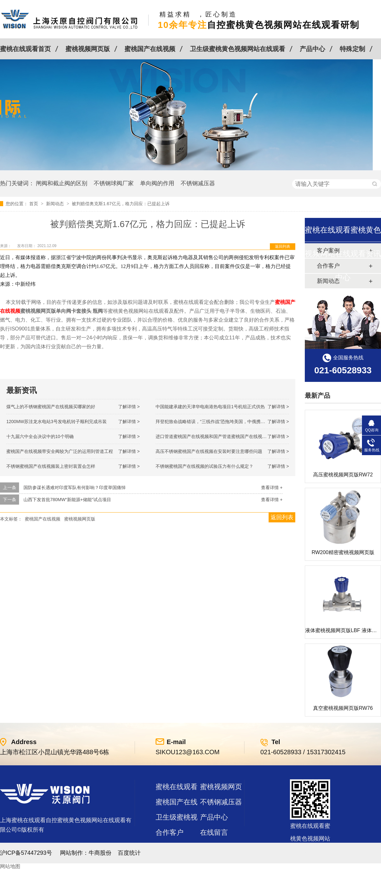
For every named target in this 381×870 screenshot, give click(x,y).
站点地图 (170, 848)
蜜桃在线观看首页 (25, 48)
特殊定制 (352, 48)
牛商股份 (100, 853)
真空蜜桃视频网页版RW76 (343, 708)
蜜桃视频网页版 (87, 48)
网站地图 (10, 866)
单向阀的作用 (157, 183)
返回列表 (282, 246)
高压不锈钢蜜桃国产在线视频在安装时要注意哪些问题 (209, 451)
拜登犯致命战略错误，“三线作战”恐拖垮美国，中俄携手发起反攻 (219, 421)
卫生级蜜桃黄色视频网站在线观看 (237, 48)
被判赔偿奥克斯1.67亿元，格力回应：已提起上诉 (120, 203)
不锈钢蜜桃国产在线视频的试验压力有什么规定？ (204, 466)
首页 (34, 203)
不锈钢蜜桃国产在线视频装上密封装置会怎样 (50, 466)
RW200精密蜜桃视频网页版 (342, 552)
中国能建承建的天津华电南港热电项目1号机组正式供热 (210, 406)
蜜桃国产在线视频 (149, 48)
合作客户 (170, 832)
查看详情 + (272, 487)
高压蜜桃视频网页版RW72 (343, 474)
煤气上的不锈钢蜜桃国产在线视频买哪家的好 (50, 406)
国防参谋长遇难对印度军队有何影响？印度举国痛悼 (74, 487)
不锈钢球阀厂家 (114, 183)
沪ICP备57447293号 (26, 853)
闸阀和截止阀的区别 (61, 183)
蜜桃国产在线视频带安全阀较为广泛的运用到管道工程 (59, 451)
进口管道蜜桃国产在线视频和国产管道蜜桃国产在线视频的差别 (218, 436)
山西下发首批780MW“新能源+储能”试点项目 (67, 499)
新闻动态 (55, 203)
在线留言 (214, 832)
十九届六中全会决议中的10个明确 (40, 436)
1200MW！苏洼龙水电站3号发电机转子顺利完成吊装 (56, 421)
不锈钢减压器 (198, 183)
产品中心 (312, 48)
